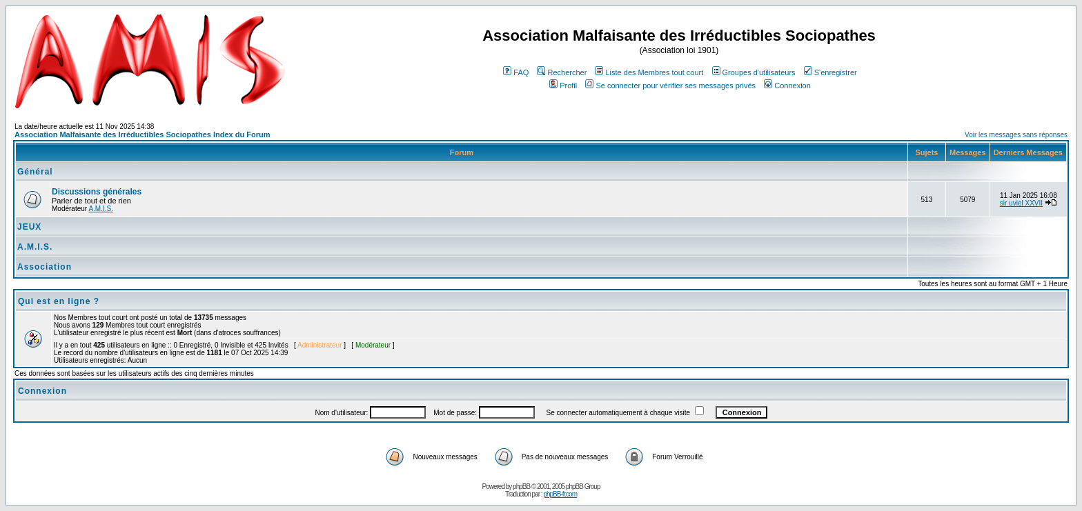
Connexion (787, 85)
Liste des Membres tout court (649, 72)
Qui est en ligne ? (58, 301)
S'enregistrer (830, 72)
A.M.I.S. (100, 208)
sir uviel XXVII (1021, 203)
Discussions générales (96, 192)
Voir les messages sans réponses (1016, 135)
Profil (563, 85)
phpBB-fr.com (560, 494)
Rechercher (562, 72)
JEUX (29, 227)
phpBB (521, 486)
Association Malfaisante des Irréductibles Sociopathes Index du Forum (142, 134)
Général (35, 172)
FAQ (516, 72)
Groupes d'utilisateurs (754, 72)
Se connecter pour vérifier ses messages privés (670, 85)
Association (44, 267)
